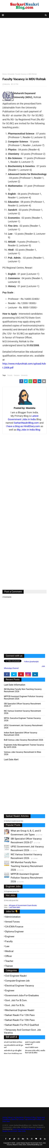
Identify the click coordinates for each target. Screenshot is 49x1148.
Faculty (9, 375)
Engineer (9, 936)
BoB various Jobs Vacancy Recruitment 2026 (23, 740)
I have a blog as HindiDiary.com (23, 426)
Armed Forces (12, 921)
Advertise (30, 1119)
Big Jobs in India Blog (28, 429)
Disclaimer (20, 1117)
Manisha (7, 84)
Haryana (17, 375)
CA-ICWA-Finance (14, 926)
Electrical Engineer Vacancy (19, 985)
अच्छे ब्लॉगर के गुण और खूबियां (12, 1051)
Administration (13, 916)
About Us (11, 1117)
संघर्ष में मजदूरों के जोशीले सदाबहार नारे (32, 1043)
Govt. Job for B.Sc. (15, 1005)
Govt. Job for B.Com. (16, 1000)
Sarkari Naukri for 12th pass (20, 1015)
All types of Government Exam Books (23, 905)
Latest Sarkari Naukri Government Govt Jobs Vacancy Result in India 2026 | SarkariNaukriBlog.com (26, 1144)
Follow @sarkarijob (31, 662)
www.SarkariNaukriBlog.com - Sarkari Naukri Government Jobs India (22, 1130)
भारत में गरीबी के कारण (31, 1047)
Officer (8, 956)
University (11, 74)
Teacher (9, 961)
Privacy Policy (30, 1117)
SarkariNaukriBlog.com (26, 422)
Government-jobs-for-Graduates (22, 995)
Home (4, 74)
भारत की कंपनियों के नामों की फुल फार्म (13, 1046)
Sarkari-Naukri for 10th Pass (20, 1020)
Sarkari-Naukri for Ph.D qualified (22, 1025)
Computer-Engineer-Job (17, 980)
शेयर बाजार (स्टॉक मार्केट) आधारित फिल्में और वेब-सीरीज (35, 1052)
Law (7, 946)
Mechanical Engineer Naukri (19, 1010)
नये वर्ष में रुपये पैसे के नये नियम (13, 1042)
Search (14, 1119)
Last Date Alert (14, 907)
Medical (9, 951)
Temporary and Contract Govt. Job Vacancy (22, 1031)
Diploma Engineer (14, 931)
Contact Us (22, 1119)
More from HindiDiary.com (13, 1053)
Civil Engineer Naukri (16, 975)
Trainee (9, 966)
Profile (37, 1119)
